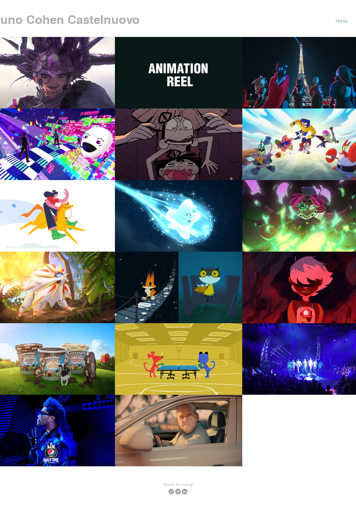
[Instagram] (171, 491)
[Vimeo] (178, 491)
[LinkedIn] (184, 491)
